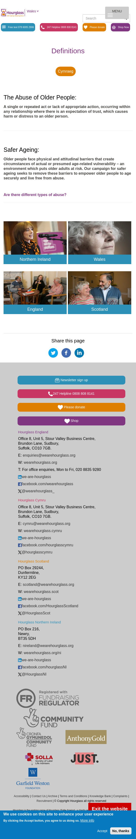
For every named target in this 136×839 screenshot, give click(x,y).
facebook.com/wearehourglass (45, 484)
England (35, 309)
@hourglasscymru (35, 552)
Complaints (120, 796)
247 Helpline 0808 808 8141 (59, 27)
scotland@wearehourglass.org (48, 584)
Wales (31, 11)
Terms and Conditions (73, 796)
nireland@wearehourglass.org (48, 646)
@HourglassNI (32, 674)
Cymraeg (65, 71)
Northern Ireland (35, 259)
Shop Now (120, 27)
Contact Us (39, 796)
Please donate (94, 27)
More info (87, 820)
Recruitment (44, 801)
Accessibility (21, 796)
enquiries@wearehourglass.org (49, 455)
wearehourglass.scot (41, 592)
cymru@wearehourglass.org (46, 524)
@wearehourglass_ (36, 491)
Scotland (99, 309)
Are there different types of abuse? (35, 195)
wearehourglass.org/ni (42, 653)
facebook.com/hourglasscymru (45, 545)
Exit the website (110, 808)
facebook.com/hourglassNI (42, 667)
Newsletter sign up (71, 380)
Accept (102, 831)
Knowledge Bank (100, 796)
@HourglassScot (34, 613)
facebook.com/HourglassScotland (48, 606)
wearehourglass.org (40, 462)
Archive (52, 796)
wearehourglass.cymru (43, 531)
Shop (71, 421)
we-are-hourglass (34, 477)
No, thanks (120, 831)
